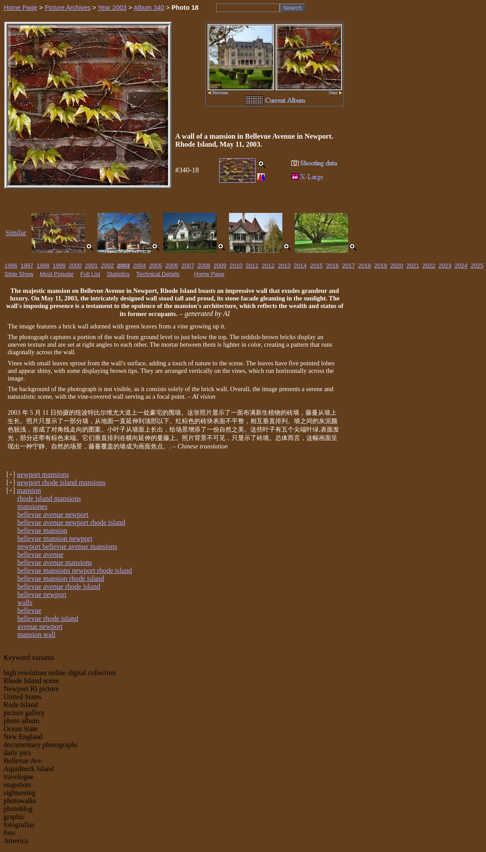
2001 (91, 265)
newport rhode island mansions (61, 482)
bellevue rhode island (47, 618)
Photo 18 (185, 7)
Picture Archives (67, 7)
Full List (90, 274)
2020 (396, 265)
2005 (155, 265)
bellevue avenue (40, 554)
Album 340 (148, 7)
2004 (139, 265)
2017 (348, 265)
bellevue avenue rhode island (58, 586)
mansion (29, 490)
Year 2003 (112, 7)
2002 (107, 265)
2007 (187, 265)
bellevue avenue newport (52, 514)
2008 (203, 265)
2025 (477, 265)
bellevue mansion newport (54, 538)
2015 (316, 265)
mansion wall (36, 634)
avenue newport (40, 626)
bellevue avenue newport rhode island (71, 522)
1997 (26, 265)
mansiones (32, 506)
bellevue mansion (42, 530)
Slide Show (18, 274)
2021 (412, 265)
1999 (58, 265)
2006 (171, 265)
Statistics (118, 274)
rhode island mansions (49, 498)
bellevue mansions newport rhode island (74, 570)
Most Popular (57, 274)
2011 (251, 265)
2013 (284, 265)
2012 (268, 265)
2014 (300, 265)
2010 (235, 265)
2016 (332, 265)
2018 (364, 265)
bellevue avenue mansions (54, 562)
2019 (380, 265)
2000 (75, 265)
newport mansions (43, 474)
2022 (428, 265)
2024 (460, 265)
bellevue (29, 610)
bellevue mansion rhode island (60, 578)
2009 (219, 265)
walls (24, 602)
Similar (15, 232)
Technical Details (158, 274)
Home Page (20, 7)
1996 (10, 265)
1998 (42, 265)
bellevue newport (42, 594)
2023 (444, 265)
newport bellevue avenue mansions (67, 546)
